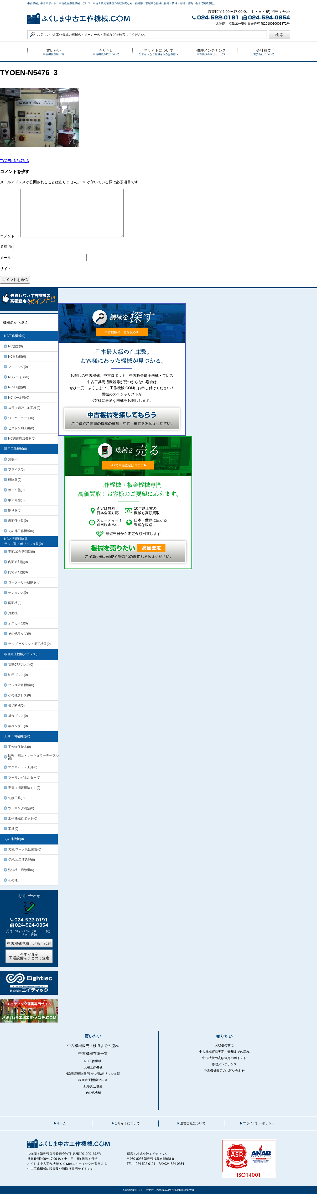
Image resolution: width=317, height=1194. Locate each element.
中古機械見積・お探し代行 (29, 943)
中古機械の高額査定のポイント (224, 1058)
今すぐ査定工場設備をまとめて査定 (29, 956)
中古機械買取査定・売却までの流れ (224, 1052)
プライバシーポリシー (258, 1123)
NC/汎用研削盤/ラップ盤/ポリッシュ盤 (93, 1074)
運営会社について (192, 1123)
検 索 (279, 35)
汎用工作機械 (93, 1067)
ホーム (61, 1123)
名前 (6, 246)
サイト (5, 269)
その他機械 (93, 1092)
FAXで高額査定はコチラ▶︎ (128, 465)
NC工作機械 (92, 1061)
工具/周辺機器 (93, 1086)
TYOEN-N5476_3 (14, 161)
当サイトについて (127, 1123)
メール (8, 258)
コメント (9, 236)
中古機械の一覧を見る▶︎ (122, 332)
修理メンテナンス (224, 1064)
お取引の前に (224, 1045)
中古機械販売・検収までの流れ (93, 1046)
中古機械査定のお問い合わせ (224, 1070)
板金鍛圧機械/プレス (92, 1080)
